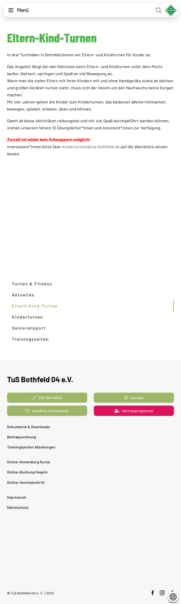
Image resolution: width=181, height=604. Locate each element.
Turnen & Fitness (32, 283)
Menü (23, 10)
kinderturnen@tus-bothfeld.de (91, 146)
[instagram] (162, 593)
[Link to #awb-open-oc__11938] (158, 10)
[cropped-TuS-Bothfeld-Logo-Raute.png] (171, 6)
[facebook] (152, 593)
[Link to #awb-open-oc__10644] (10, 10)
